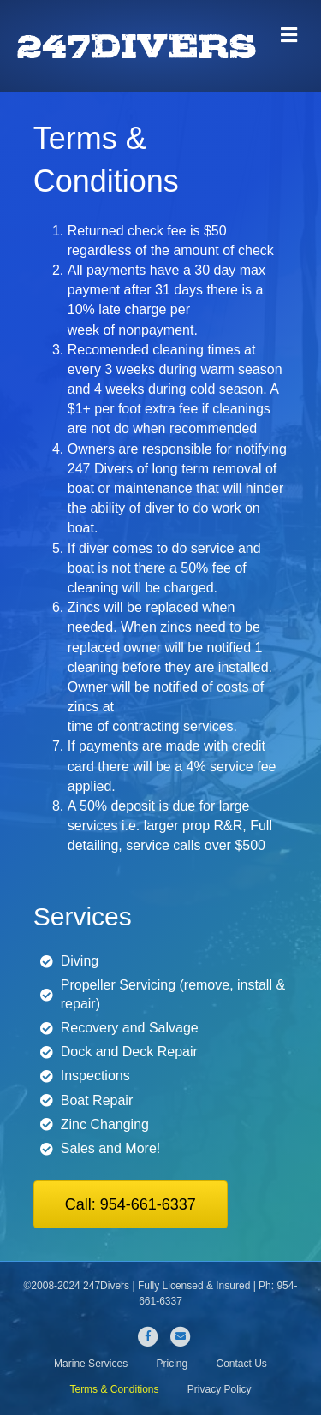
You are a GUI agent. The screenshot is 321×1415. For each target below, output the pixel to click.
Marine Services (91, 1364)
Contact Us (242, 1364)
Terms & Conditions (113, 1389)
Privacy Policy (219, 1389)
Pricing (171, 1364)
